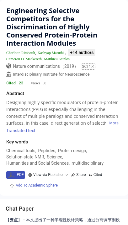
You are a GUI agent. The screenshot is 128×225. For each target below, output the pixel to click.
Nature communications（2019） (45, 66)
